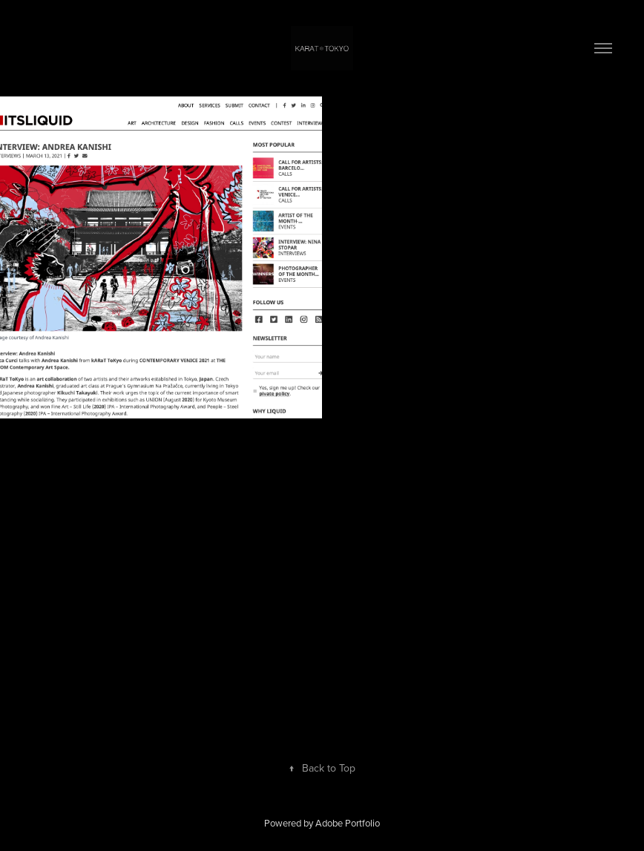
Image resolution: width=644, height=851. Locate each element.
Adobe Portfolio (347, 822)
